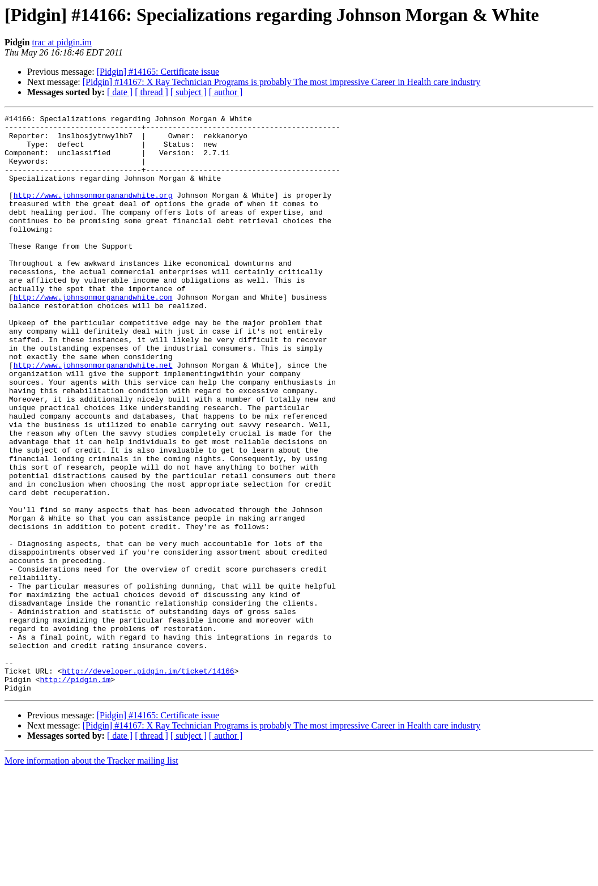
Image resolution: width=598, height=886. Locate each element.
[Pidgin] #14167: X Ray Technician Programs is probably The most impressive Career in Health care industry (282, 82)
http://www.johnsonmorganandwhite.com (93, 334)
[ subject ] (188, 92)
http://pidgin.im (75, 793)
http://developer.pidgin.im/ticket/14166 (148, 783)
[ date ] (120, 92)
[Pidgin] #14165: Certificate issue (158, 71)
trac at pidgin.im (61, 42)
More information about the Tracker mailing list (91, 876)
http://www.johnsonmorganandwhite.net (93, 416)
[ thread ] (151, 92)
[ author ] (226, 92)
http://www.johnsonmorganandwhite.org (93, 212)
